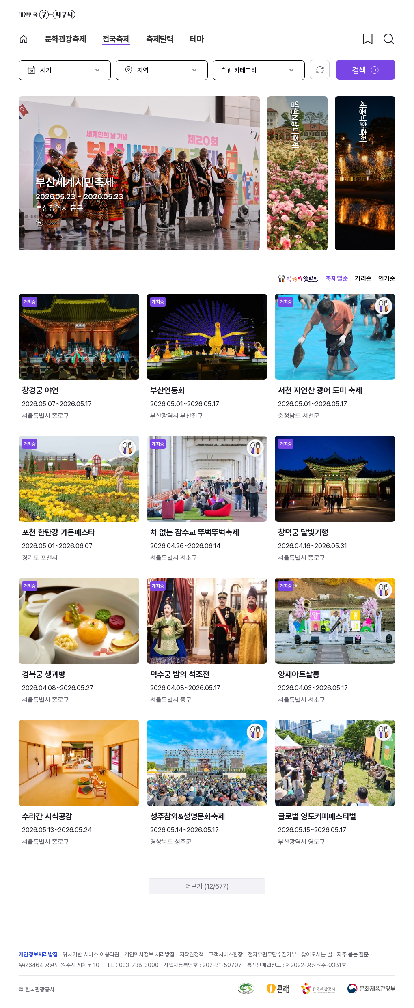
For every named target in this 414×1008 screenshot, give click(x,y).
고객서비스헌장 (226, 954)
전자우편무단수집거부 (272, 954)
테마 (197, 39)
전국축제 (116, 39)
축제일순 (337, 278)
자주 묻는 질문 (353, 954)
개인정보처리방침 (38, 954)
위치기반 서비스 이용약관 (91, 954)
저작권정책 (191, 954)
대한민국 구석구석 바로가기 (47, 14)
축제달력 (160, 39)
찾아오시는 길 (316, 954)
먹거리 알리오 (298, 279)
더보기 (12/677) (207, 886)
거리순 (363, 278)
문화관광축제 (65, 39)
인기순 (386, 278)
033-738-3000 (139, 965)
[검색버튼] (388, 38)
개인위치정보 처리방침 (149, 954)
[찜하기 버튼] (367, 38)
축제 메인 (23, 39)
